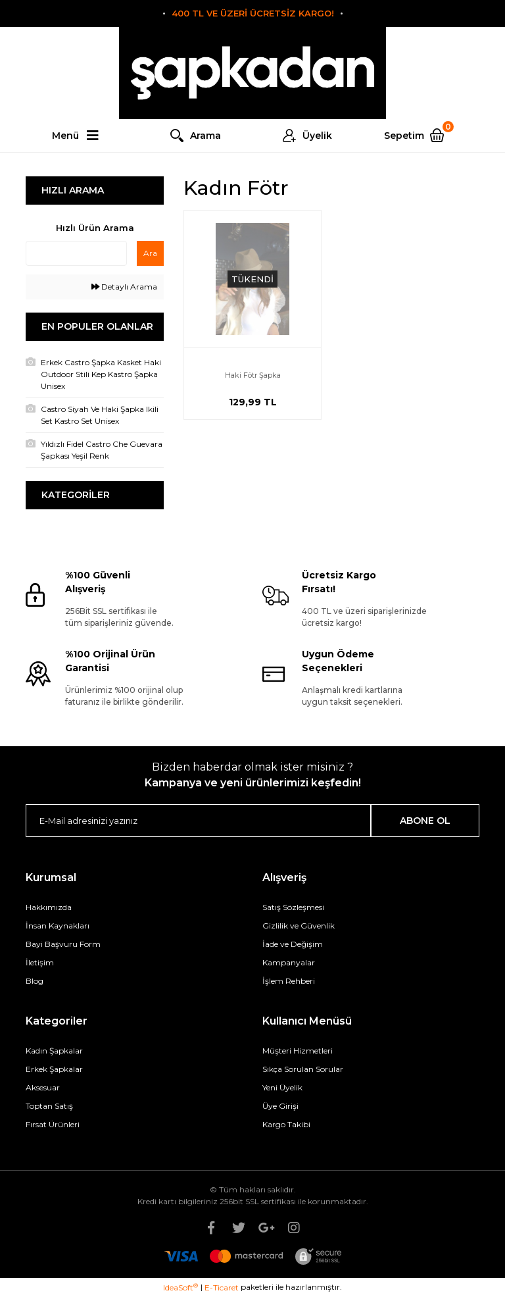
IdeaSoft (180, 1287)
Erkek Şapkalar (54, 1069)
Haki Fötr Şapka (253, 375)
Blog (34, 981)
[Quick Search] (76, 253)
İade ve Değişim (292, 944)
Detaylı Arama (124, 287)
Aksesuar (43, 1087)
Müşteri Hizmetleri (297, 1050)
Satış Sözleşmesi (293, 907)
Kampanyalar (288, 962)
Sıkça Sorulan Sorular (302, 1069)
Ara (150, 253)
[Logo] (253, 73)
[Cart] (419, 135)
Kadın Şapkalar (54, 1050)
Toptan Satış (49, 1106)
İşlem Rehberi (288, 981)
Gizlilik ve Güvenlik (298, 925)
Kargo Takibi (286, 1124)
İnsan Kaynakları (57, 925)
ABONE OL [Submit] (425, 821)
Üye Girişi (280, 1106)
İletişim (40, 962)
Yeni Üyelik (282, 1087)
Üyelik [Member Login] (317, 135)
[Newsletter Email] (198, 820)
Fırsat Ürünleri (53, 1124)
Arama (205, 135)
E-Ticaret (221, 1287)
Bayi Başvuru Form (63, 944)
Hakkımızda (49, 907)
